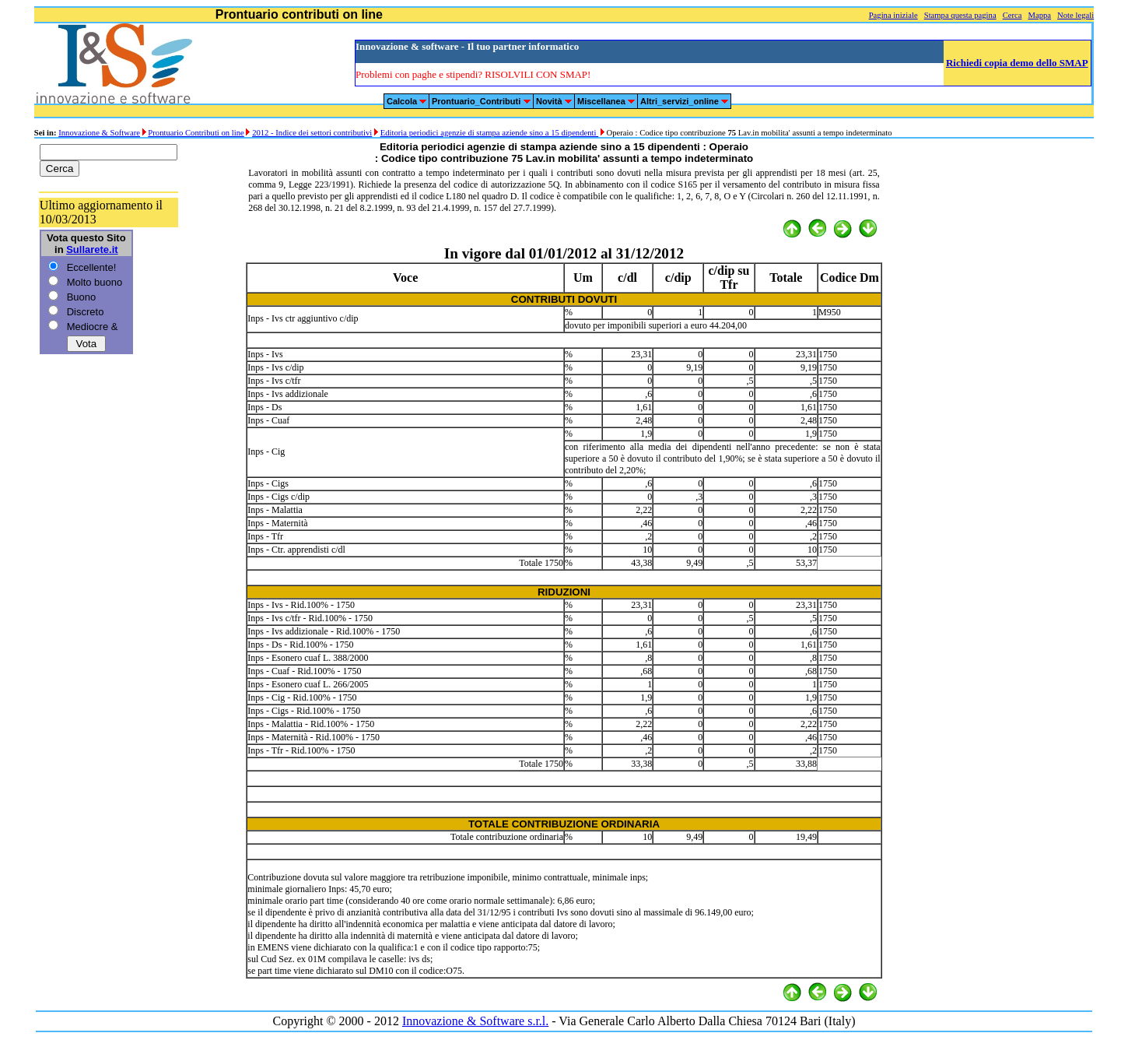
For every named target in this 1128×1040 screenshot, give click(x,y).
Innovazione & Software (99, 132)
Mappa (1039, 15)
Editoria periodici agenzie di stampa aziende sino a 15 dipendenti (489, 132)
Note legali (1075, 15)
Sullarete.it (91, 249)
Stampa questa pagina (960, 15)
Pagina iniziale (893, 15)
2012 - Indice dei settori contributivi (312, 132)
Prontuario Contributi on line (195, 132)
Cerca (1012, 15)
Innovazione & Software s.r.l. (475, 1021)
